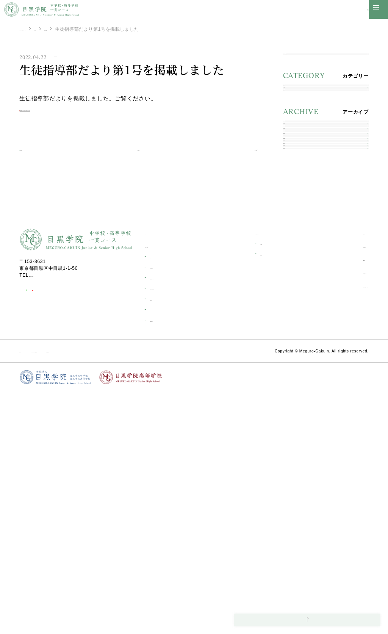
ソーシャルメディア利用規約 (93, 593)
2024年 (296, 226)
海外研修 (159, 551)
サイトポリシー (36, 593)
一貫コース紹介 (162, 488)
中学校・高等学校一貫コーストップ (57, 28)
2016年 (296, 368)
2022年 (296, 262)
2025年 (296, 208)
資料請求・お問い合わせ (340, 528)
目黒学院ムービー (332, 514)
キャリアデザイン (168, 509)
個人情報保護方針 (153, 593)
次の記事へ (234, 154)
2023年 (296, 244)
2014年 (296, 386)
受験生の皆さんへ (254, 474)
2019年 (296, 315)
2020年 (296, 297)
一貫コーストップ (165, 474)
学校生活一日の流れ (171, 520)
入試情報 (298, 126)
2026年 (296, 190)
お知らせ (113, 29)
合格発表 (248, 496)
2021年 (296, 279)
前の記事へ (43, 154)
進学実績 (159, 498)
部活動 (319, 501)
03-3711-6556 (46, 517)
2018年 (296, 333)
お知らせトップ (143, 154)
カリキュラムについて (173, 530)
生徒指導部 (144, 29)
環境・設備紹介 (166, 562)
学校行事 (159, 541)
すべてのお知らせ (309, 62)
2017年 (296, 351)
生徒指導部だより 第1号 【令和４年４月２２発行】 (101, 114)
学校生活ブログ (329, 488)
